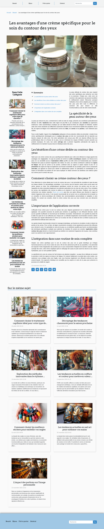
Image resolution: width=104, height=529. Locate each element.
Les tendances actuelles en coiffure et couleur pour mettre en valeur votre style (17, 205)
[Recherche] (83, 3)
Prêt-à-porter (46, 3)
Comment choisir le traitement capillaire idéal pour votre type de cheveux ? (17, 114)
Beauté (15, 3)
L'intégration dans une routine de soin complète (48, 111)
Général (62, 3)
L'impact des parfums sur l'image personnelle (29, 483)
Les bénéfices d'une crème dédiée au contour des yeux (50, 100)
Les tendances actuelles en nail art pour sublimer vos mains (17, 263)
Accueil (9, 12)
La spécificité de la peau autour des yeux (46, 96)
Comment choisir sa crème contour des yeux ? (47, 104)
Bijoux (30, 3)
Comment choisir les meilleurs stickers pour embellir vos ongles (17, 235)
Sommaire (38, 93)
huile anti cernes (58, 192)
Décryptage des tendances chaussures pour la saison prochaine (17, 144)
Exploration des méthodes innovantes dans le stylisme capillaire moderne (17, 175)
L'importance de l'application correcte (45, 108)
